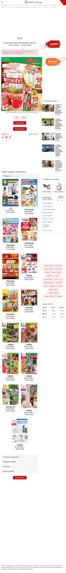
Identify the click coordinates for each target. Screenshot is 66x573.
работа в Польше (56, 272)
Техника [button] (6, 466)
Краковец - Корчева (48, 219)
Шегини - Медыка (47, 222)
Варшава (59, 296)
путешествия (58, 269)
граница (48, 272)
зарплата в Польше (50, 296)
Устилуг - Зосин (47, 206)
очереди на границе (53, 293)
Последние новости (50, 101)
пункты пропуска (48, 282)
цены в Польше (48, 279)
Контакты (53, 557)
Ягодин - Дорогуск (48, 203)
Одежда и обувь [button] (9, 462)
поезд (56, 279)
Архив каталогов (33, 134)
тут (22, 53)
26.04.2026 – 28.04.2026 (29, 211)
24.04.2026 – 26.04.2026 (10, 283)
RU (64, 2)
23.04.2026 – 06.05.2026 (29, 277)
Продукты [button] (7, 176)
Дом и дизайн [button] (8, 471)
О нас (11, 557)
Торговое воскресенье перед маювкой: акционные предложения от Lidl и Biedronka (22, 522)
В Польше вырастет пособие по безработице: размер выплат (22, 530)
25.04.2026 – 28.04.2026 (29, 245)
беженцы (60, 286)
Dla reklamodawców (37, 557)
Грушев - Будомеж (48, 215)
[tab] (19, 176)
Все (62, 101)
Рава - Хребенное (47, 212)
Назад (17, 117)
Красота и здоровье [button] (11, 457)
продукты (52, 286)
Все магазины (20, 129)
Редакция (46, 557)
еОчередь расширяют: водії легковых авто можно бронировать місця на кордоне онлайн (22, 538)
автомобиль (59, 282)
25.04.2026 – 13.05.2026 (10, 247)
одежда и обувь (53, 289)
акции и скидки (48, 269)
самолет (57, 276)
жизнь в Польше (49, 265)
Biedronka (49, 276)
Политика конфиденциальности (23, 557)
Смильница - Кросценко (46, 225)
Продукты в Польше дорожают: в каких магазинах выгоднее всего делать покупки (22, 515)
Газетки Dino (19, 123)
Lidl (61, 279)
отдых (45, 286)
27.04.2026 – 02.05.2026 (10, 210)
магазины (58, 265)
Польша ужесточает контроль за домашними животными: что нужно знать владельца (58, 165)
